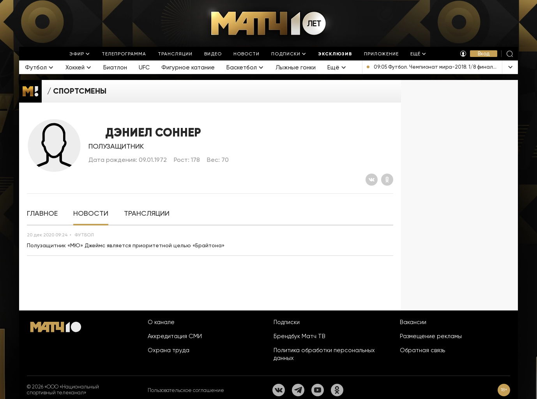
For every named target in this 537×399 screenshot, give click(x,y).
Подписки (287, 322)
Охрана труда (168, 350)
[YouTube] (317, 390)
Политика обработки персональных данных (324, 354)
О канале (161, 322)
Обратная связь (422, 350)
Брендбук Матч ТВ (299, 336)
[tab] (42, 213)
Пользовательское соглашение (186, 390)
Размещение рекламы (431, 336)
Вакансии (413, 322)
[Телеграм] (298, 390)
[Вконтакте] (372, 180)
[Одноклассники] (387, 180)
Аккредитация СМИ (175, 336)
